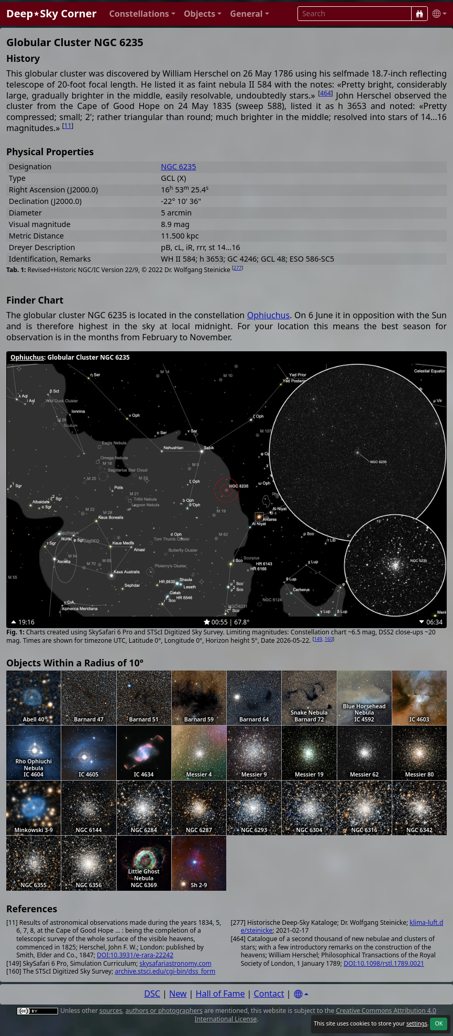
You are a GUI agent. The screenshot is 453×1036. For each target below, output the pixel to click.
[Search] (419, 13)
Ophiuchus (268, 315)
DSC (152, 993)
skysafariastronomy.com (175, 963)
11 (68, 125)
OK (439, 1023)
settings (416, 1023)
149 (318, 638)
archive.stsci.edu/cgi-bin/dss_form (165, 971)
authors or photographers (164, 1010)
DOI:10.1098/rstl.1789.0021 (384, 963)
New (177, 993)
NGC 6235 (178, 166)
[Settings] (301, 994)
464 (325, 93)
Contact (269, 993)
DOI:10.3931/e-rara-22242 (135, 955)
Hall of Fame (220, 993)
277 (237, 267)
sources (111, 1010)
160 (329, 638)
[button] (142, 14)
